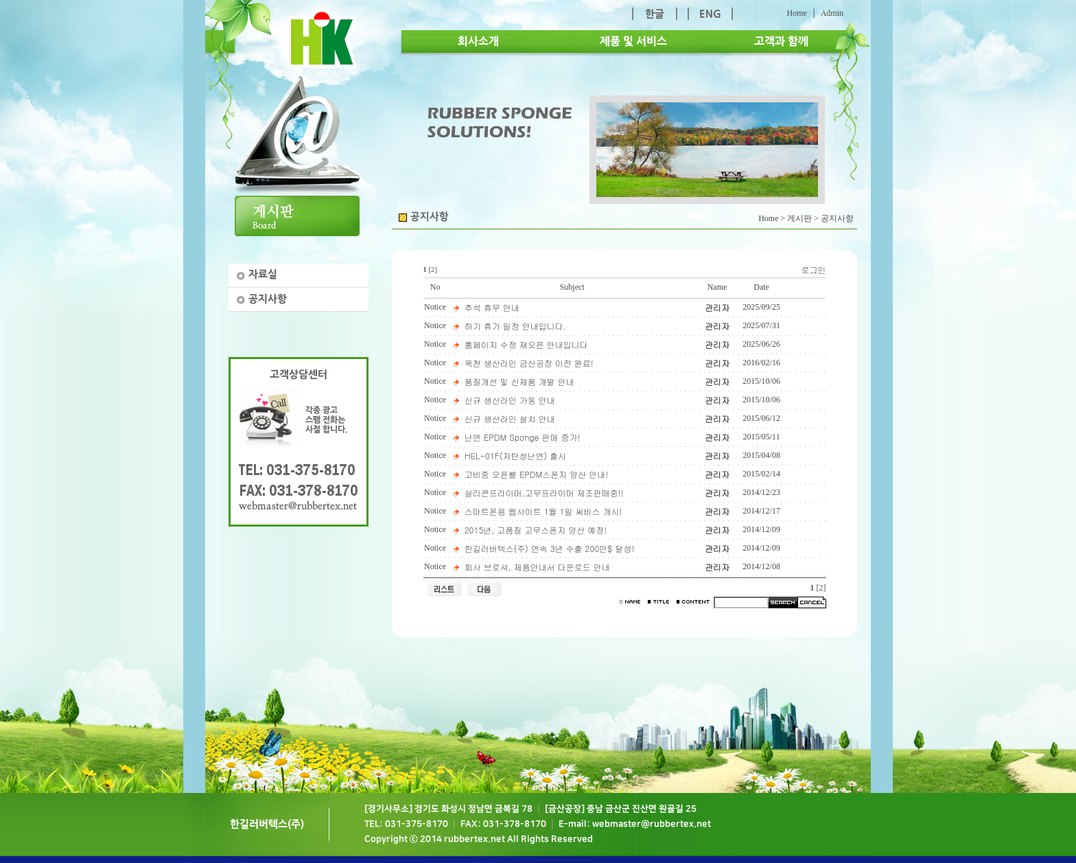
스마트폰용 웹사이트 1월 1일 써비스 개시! (543, 511)
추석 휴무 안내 (492, 307)
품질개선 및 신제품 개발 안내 (519, 381)
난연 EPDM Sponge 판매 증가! (523, 437)
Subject (572, 287)
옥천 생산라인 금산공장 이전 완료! (529, 363)
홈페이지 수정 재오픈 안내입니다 (526, 344)
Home (796, 13)
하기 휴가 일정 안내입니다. (515, 326)
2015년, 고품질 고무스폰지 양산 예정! (536, 530)
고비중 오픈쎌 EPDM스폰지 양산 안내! (537, 474)
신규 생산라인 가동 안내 (510, 400)
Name (717, 287)
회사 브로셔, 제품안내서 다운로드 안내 (537, 567)
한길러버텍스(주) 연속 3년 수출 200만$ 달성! (550, 548)
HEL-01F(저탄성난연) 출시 (515, 455)
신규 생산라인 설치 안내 (510, 418)
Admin (832, 13)
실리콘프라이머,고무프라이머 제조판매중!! (544, 492)
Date (761, 287)
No (435, 287)
